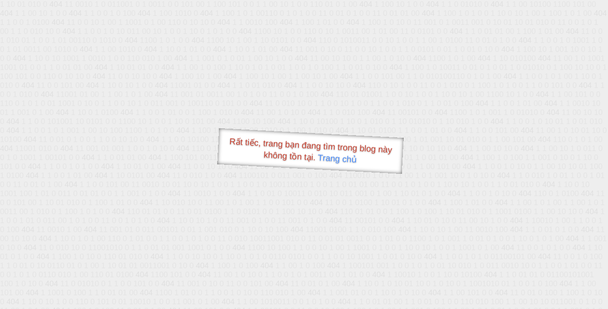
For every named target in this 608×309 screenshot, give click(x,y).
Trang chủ (337, 158)
